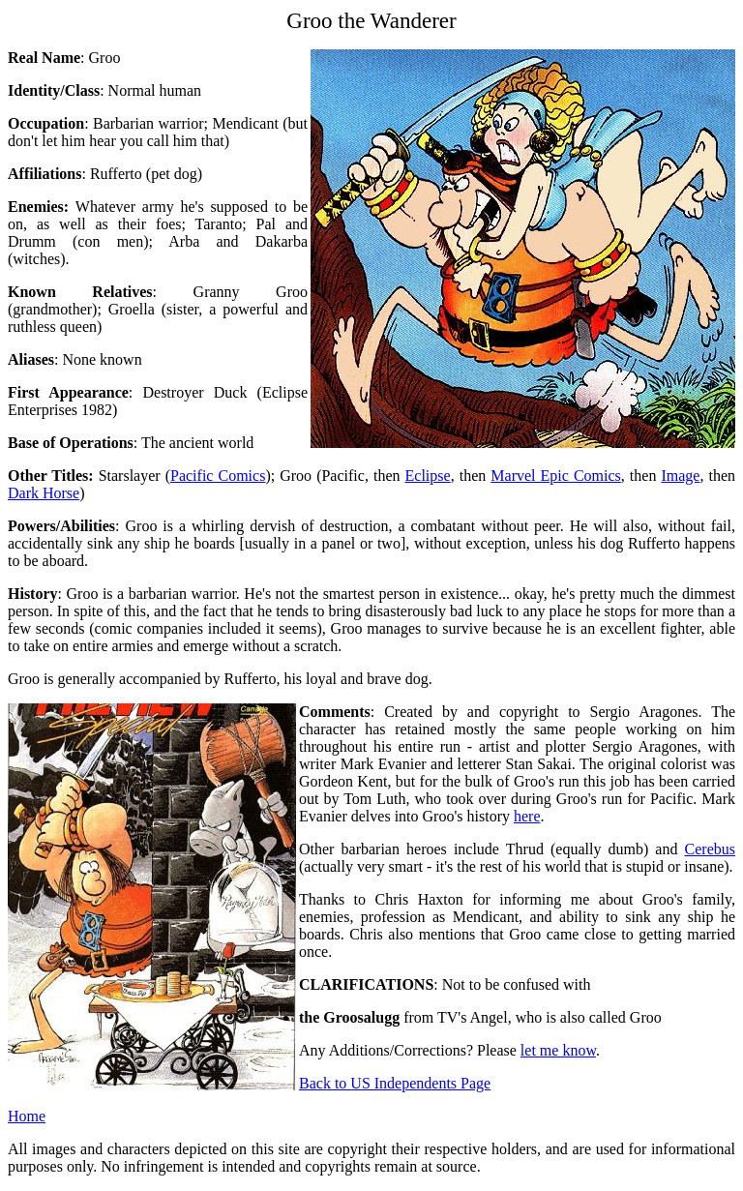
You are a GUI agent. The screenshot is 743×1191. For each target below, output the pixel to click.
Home (26, 1116)
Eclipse (428, 475)
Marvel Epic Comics (555, 475)
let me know (558, 1050)
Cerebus (710, 849)
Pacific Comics (217, 475)
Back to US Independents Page (394, 1083)
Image (680, 475)
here (527, 816)
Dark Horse (43, 493)
